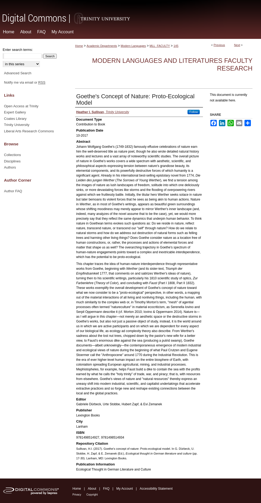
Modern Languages (133, 45)
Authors (10, 167)
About (92, 488)
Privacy (76, 494)
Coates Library (15, 119)
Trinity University (17, 125)
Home (79, 45)
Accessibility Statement (156, 488)
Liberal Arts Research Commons (29, 131)
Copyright (92, 494)
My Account (124, 488)
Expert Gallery (15, 112)
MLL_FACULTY (160, 45)
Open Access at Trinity (21, 106)
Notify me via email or (24, 82)
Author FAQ (13, 191)
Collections (12, 155)
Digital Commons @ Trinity (130, 12)
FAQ (106, 488)
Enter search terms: (18, 50)
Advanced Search (17, 73)
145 (176, 45)
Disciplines (12, 161)
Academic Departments (102, 45)
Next (237, 45)
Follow (193, 111)
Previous (219, 45)
